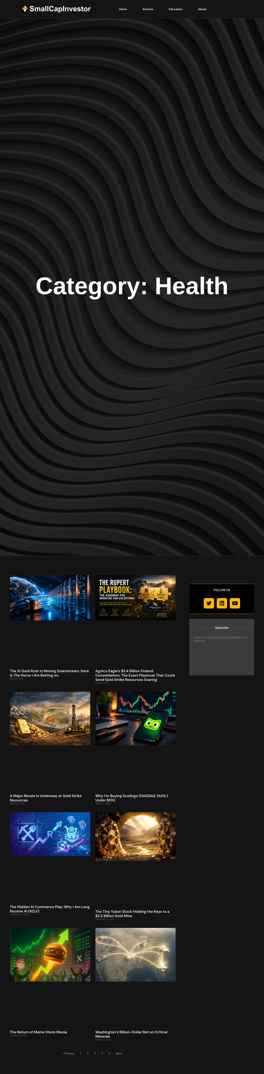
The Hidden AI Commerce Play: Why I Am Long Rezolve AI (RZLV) (50, 908)
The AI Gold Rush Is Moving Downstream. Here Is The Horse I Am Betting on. (49, 673)
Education (176, 9)
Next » (119, 1053)
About (202, 9)
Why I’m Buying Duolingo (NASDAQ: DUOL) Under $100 (131, 798)
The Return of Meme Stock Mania (38, 1032)
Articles (148, 9)
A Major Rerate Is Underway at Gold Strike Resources (46, 798)
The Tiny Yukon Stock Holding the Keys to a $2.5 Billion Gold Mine (132, 913)
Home (123, 9)
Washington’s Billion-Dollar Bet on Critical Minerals (131, 1034)
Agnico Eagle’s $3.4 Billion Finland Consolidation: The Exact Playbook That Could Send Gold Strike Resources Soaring (135, 675)
